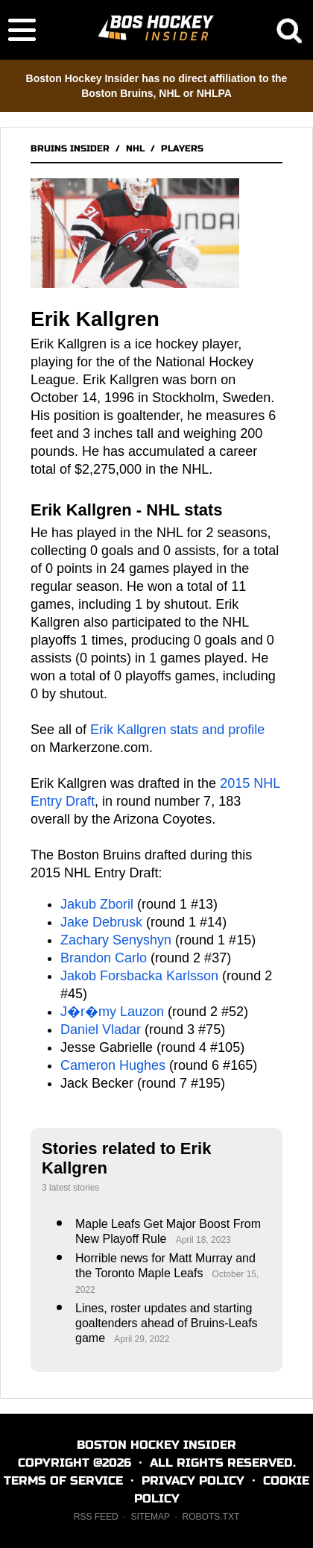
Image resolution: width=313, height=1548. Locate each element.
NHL (135, 148)
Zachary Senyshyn (115, 940)
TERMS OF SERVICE (63, 1480)
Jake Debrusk (101, 922)
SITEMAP (149, 1516)
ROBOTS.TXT (211, 1516)
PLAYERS (182, 148)
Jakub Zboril (96, 904)
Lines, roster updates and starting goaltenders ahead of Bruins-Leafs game (166, 1323)
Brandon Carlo (103, 957)
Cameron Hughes (112, 1065)
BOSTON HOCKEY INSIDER (156, 1445)
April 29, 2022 (141, 1339)
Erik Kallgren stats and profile (177, 729)
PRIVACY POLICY (193, 1480)
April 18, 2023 (203, 1240)
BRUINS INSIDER (70, 148)
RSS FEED (96, 1516)
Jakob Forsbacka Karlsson (139, 975)
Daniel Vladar (100, 1029)
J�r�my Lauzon (112, 1011)
